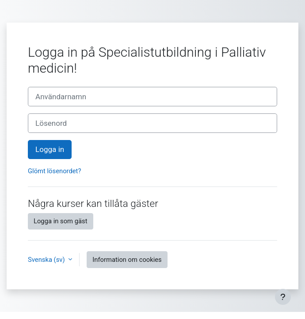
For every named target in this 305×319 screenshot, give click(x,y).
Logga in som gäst (61, 221)
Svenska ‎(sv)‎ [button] (47, 260)
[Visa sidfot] (283, 297)
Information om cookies (127, 260)
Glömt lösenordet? (54, 171)
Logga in (49, 149)
